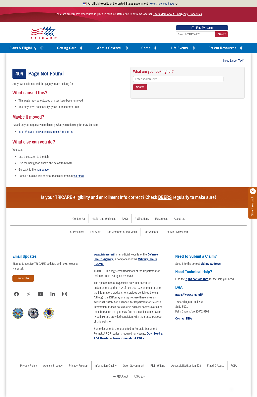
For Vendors (151, 232)
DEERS (165, 197)
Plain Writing (157, 366)
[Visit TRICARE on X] (28, 294)
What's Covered (109, 48)
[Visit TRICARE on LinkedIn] (53, 294)
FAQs (125, 219)
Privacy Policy (28, 366)
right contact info (197, 279)
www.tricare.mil (104, 254)
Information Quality (106, 366)
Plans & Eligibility (23, 48)
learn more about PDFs (128, 338)
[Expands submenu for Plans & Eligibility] (42, 48)
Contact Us (79, 219)
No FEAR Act (120, 377)
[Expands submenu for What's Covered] (126, 48)
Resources (161, 219)
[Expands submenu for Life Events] (193, 48)
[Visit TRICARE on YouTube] (41, 294)
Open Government (133, 366)
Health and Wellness (104, 219)
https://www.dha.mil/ (189, 295)
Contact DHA (183, 319)
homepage (43, 170)
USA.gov (139, 377)
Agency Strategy (53, 366)
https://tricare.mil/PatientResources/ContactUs (45, 132)
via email (78, 176)
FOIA (233, 366)
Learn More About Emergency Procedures (177, 14)
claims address (211, 264)
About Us (179, 219)
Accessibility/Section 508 (186, 366)
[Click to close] (253, 191)
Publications (142, 219)
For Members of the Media (122, 232)
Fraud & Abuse (215, 366)
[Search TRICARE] (140, 87)
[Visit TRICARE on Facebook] (16, 294)
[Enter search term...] (178, 79)
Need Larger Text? (234, 61)
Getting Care (66, 48)
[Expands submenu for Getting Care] (81, 48)
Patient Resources (222, 48)
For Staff (95, 232)
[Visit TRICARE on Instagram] (65, 294)
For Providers (76, 232)
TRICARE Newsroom (176, 232)
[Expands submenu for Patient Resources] (241, 48)
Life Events (179, 48)
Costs (145, 48)
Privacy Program (78, 366)
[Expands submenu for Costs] (155, 48)
